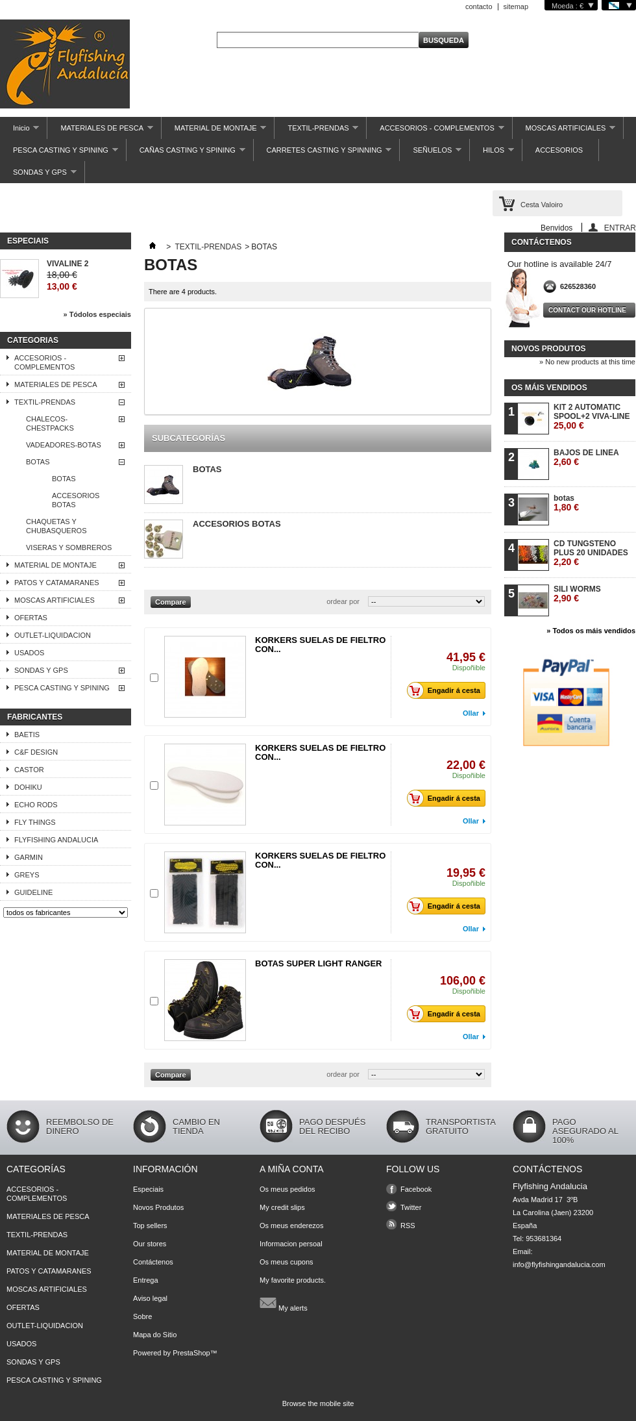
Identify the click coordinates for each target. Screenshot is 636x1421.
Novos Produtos (158, 1207)
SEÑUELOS (430, 153)
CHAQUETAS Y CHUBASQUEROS (56, 526)
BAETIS (27, 734)
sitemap (516, 6)
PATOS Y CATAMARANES (56, 582)
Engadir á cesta (447, 690)
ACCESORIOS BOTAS (75, 500)
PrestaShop (191, 1353)
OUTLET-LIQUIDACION (52, 635)
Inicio (19, 131)
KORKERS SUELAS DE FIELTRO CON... (320, 644)
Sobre (142, 1316)
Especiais (28, 240)
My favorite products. (293, 1280)
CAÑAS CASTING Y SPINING (186, 153)
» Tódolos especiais (97, 314)
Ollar (471, 713)
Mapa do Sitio (155, 1335)
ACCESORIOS (559, 150)
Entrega (145, 1280)
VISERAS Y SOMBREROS (69, 547)
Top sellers (150, 1225)
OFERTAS (30, 618)
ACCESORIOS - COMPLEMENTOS (435, 131)
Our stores (149, 1244)
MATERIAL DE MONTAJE (214, 131)
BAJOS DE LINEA (586, 457)
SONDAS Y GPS (38, 175)
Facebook (416, 1189)
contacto (479, 6)
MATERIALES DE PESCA (100, 131)
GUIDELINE (33, 892)
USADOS (29, 653)
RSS (407, 1225)
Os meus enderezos (291, 1225)
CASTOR (29, 769)
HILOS (492, 153)
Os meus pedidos (287, 1189)
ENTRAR (620, 227)
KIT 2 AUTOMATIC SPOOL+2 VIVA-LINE (592, 417)
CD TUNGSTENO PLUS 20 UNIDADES (591, 553)
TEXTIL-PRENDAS (316, 131)
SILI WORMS (577, 594)
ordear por (343, 601)
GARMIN (28, 857)
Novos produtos (548, 348)
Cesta (541, 204)
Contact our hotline (587, 310)
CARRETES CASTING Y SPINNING (323, 153)
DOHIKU (28, 787)
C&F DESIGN (36, 752)
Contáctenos (153, 1262)
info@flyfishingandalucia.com (559, 1264)
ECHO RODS (36, 805)
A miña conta (292, 1169)
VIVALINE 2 (67, 263)
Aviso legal (150, 1298)
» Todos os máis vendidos (590, 631)
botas (566, 503)
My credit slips (282, 1207)
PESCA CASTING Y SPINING (59, 153)
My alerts (284, 1303)
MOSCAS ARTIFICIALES (564, 131)
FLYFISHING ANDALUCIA (56, 840)
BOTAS (37, 462)
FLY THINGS (35, 822)
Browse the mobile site (318, 1403)
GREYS (27, 875)
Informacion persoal (291, 1244)
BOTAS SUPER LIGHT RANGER (318, 963)
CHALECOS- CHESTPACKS (50, 423)
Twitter (410, 1207)
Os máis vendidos (549, 387)
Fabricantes (34, 717)
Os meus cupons (286, 1262)
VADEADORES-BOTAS (63, 445)
